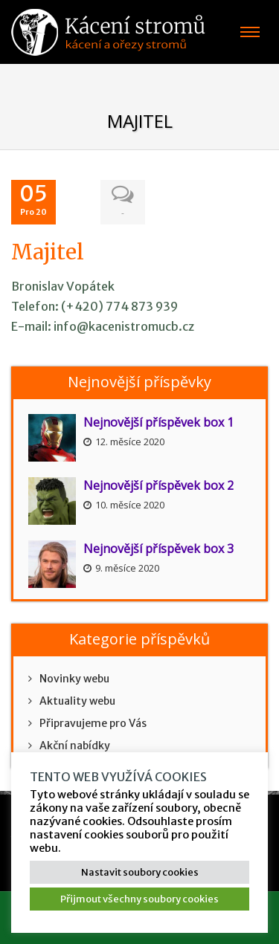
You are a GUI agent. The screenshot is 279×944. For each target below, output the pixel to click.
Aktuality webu (71, 701)
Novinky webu (68, 678)
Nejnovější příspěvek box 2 (158, 485)
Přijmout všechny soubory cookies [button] (139, 899)
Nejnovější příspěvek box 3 (158, 548)
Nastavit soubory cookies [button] (140, 872)
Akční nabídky (69, 745)
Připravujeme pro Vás (87, 723)
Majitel (47, 252)
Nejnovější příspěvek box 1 (158, 422)
